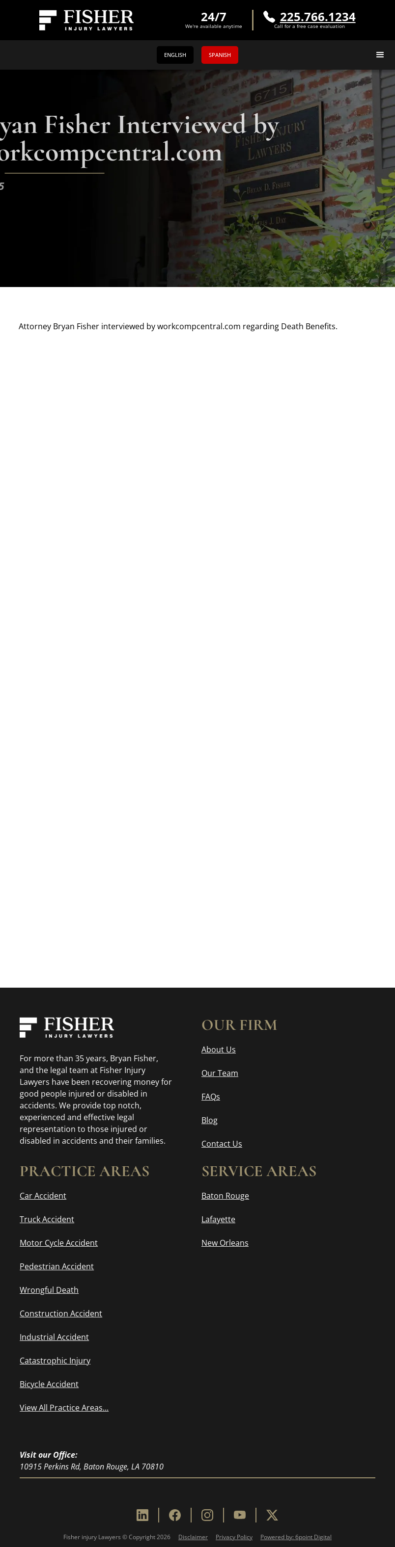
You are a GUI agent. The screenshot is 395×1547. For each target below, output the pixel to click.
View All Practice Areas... (64, 1407)
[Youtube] (240, 1515)
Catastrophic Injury (55, 1360)
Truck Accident (47, 1219)
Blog (209, 1120)
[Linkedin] (142, 1515)
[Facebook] (175, 1515)
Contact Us (221, 1143)
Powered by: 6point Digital (296, 1537)
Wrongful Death (49, 1290)
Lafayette (218, 1219)
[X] (272, 1515)
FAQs (210, 1096)
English (175, 54)
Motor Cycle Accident (59, 1242)
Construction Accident (61, 1313)
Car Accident (43, 1195)
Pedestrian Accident (57, 1266)
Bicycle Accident (49, 1384)
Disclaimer (193, 1537)
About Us (218, 1049)
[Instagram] (207, 1515)
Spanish (220, 54)
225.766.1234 (318, 17)
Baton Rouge (225, 1195)
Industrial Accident (54, 1337)
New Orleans (225, 1242)
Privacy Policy (234, 1537)
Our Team (219, 1073)
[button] (380, 55)
